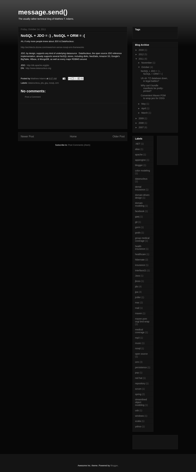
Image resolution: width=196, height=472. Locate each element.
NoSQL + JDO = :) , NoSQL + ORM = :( (152, 72)
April (144, 108)
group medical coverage (142, 239)
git (136, 222)
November (146, 62)
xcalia (138, 421)
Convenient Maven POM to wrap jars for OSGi (153, 97)
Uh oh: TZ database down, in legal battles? (154, 79)
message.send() (42, 12)
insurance (140, 265)
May (143, 103)
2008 (141, 123)
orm (57, 83)
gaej (137, 216)
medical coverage (140, 331)
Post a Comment (33, 97)
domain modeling (139, 204)
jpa (46, 83)
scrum (138, 389)
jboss (137, 281)
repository (140, 383)
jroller (138, 297)
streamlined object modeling (141, 402)
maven (138, 313)
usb (137, 410)
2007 (141, 127)
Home (73, 136)
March (144, 112)
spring (138, 394)
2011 (141, 58)
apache (139, 154)
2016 (141, 50)
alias (137, 149)
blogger (139, 165)
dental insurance (140, 188)
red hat (138, 378)
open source (141, 353)
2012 (141, 54)
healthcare (140, 254)
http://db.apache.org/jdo (38, 65)
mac (137, 302)
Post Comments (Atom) (79, 145)
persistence (141, 367)
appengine (140, 160)
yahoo (138, 426)
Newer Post (27, 136)
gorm (137, 227)
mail (137, 308)
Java (137, 275)
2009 (141, 118)
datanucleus (34, 83)
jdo (42, 83)
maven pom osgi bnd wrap (142, 320)
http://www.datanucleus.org (38, 68)
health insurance (140, 247)
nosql (51, 83)
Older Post (119, 136)
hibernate (140, 259)
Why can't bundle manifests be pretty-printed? (152, 88)
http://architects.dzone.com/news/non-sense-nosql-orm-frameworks (52, 47)
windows (139, 416)
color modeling (142, 170)
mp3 (137, 337)
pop (137, 372)
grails (137, 232)
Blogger (114, 465)
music (138, 343)
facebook (139, 211)
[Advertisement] (72, 116)
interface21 (140, 270)
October (145, 67)
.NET (137, 143)
